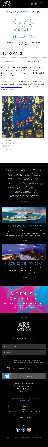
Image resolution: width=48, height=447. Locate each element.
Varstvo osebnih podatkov (21, 368)
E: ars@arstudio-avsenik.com (24, 398)
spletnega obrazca (8, 89)
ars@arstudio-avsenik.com (11, 87)
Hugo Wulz (39, 12)
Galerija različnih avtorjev (23, 12)
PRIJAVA (28, 376)
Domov (8, 12)
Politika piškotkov (24, 418)
